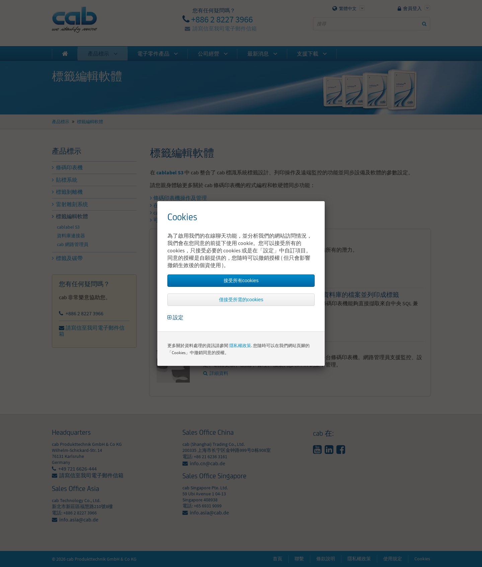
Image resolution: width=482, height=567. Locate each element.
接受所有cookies (241, 280)
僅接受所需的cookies (241, 299)
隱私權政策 (240, 345)
